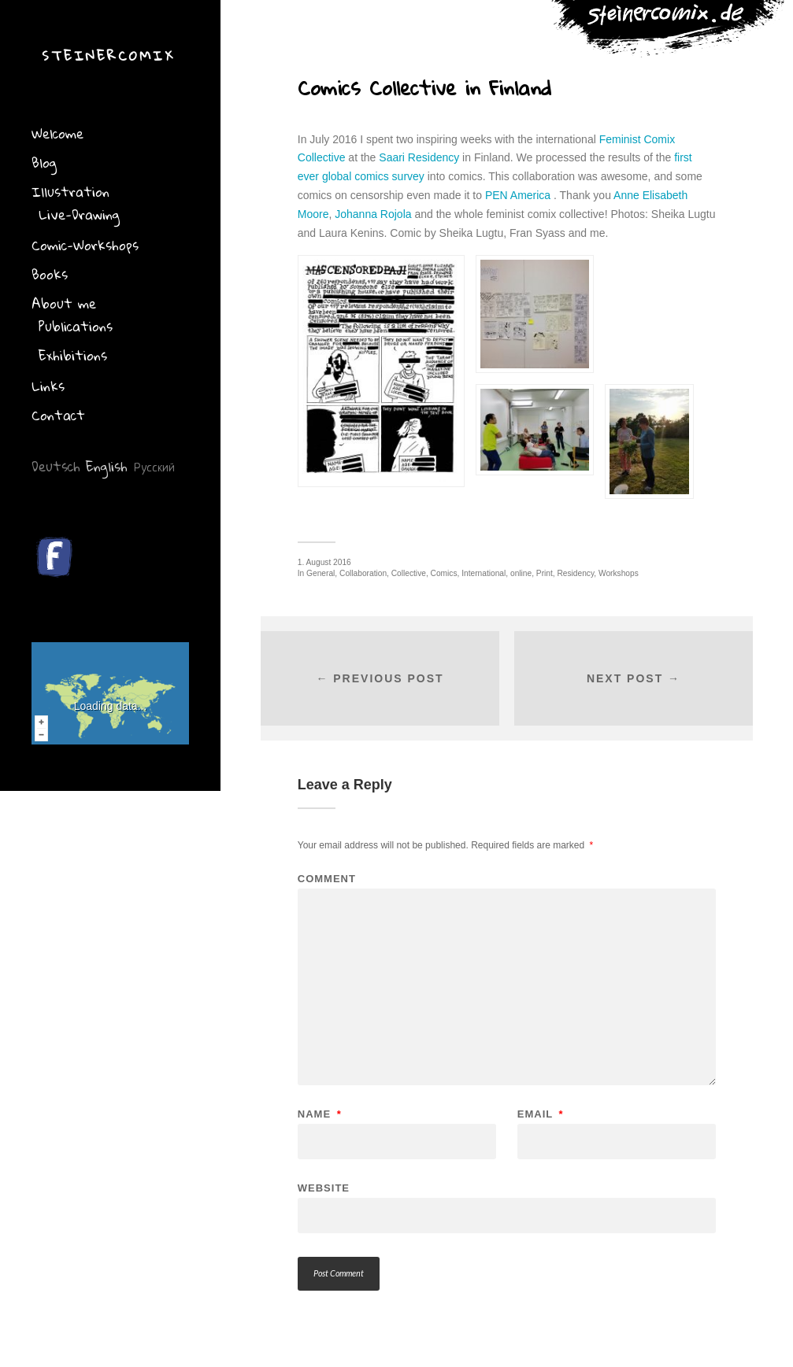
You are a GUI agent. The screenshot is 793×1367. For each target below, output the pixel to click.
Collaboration (363, 573)
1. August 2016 (324, 562)
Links (48, 386)
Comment (327, 879)
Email (540, 1114)
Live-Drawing (79, 214)
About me (63, 303)
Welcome (57, 133)
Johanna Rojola (373, 214)
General (320, 573)
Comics (444, 573)
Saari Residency (419, 157)
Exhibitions (73, 355)
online (521, 573)
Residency (575, 573)
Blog (44, 162)
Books (49, 274)
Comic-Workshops (85, 245)
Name (320, 1114)
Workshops (618, 573)
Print (544, 573)
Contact (58, 415)
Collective (408, 573)
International (483, 573)
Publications (76, 326)
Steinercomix (108, 55)
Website (324, 1187)
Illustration (70, 191)
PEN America (517, 195)
